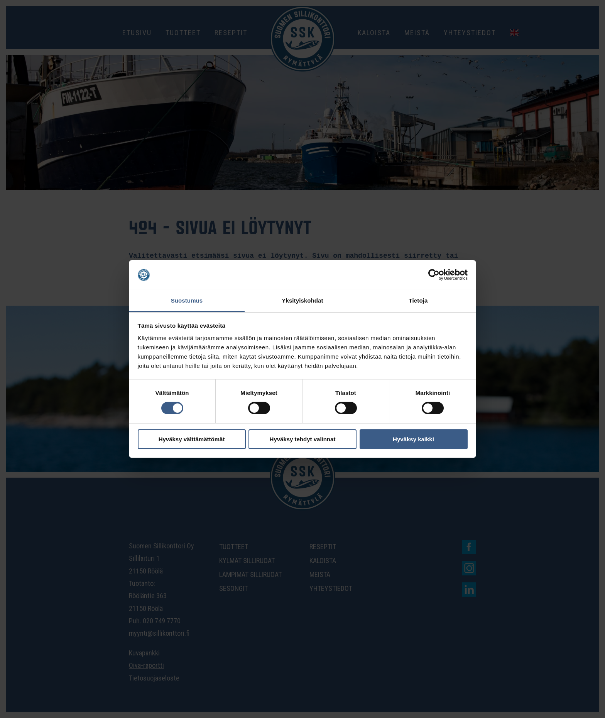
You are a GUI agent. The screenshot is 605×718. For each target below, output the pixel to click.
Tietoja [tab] (418, 300)
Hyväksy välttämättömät (192, 439)
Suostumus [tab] (187, 300)
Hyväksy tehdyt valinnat (303, 439)
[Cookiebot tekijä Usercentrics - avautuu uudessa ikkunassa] (434, 275)
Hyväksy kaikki (413, 439)
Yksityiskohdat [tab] (302, 300)
